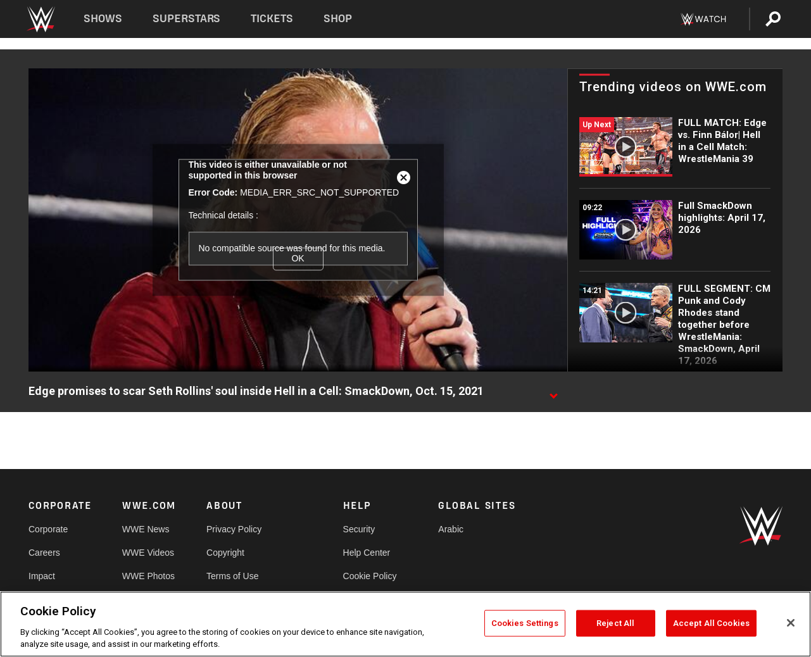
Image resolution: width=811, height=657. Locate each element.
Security (359, 529)
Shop (338, 19)
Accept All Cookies (711, 623)
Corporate (48, 529)
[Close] (791, 623)
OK (297, 259)
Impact (41, 576)
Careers (44, 553)
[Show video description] (553, 392)
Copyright (225, 553)
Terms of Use (232, 576)
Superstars (187, 19)
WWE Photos (148, 576)
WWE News (146, 529)
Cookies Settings (524, 623)
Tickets (272, 19)
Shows (103, 19)
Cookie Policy (370, 576)
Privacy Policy (233, 529)
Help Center (367, 553)
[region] (405, 624)
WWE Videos (148, 553)
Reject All (615, 623)
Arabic (450, 529)
